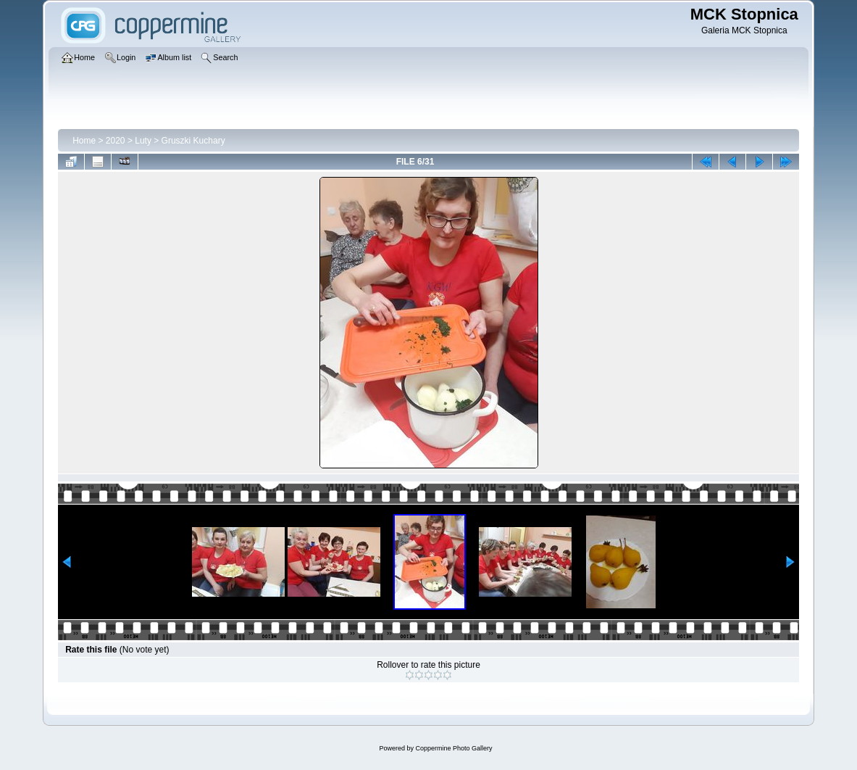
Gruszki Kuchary (193, 141)
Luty (143, 141)
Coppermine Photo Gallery (453, 748)
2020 (115, 141)
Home (84, 141)
